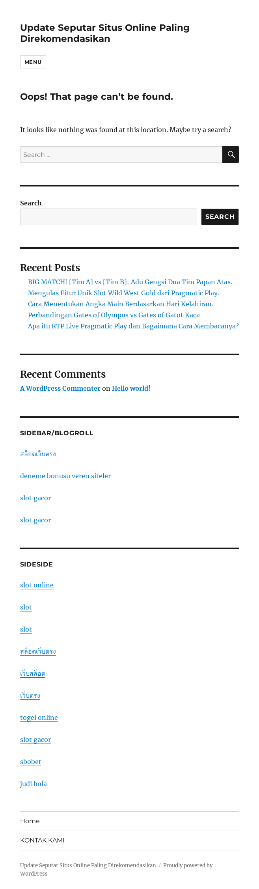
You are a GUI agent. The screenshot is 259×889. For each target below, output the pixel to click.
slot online (37, 585)
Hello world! (131, 388)
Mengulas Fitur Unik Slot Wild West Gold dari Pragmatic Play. (123, 293)
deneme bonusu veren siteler (65, 476)
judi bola (33, 784)
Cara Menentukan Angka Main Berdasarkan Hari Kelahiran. (120, 304)
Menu (33, 62)
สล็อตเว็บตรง (38, 454)
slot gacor (35, 498)
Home (30, 821)
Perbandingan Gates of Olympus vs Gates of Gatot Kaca (114, 315)
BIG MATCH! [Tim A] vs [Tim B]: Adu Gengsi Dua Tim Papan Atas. (130, 282)
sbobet (30, 762)
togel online (39, 717)
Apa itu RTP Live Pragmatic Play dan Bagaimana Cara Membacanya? (133, 326)
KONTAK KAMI (42, 840)
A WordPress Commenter (60, 388)
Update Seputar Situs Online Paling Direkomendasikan (105, 33)
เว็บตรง (30, 695)
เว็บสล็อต (32, 673)
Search (31, 203)
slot (26, 607)
